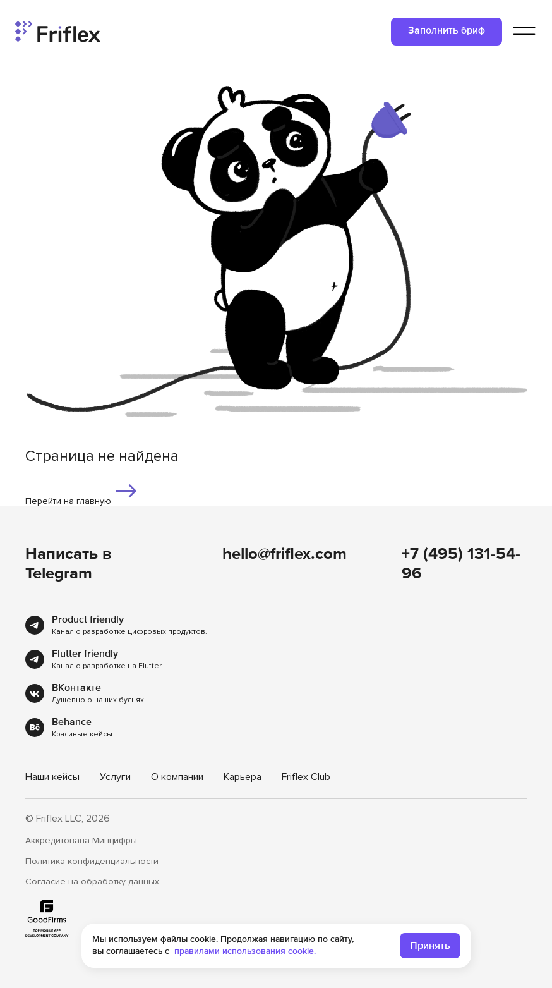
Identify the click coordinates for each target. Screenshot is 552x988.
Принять (430, 945)
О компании (177, 777)
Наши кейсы (52, 777)
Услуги (115, 777)
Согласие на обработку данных (92, 882)
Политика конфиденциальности (92, 862)
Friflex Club (306, 777)
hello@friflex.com (284, 554)
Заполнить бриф (446, 30)
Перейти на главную (82, 492)
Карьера (242, 777)
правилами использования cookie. (245, 951)
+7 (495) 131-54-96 (461, 563)
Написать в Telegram (68, 563)
